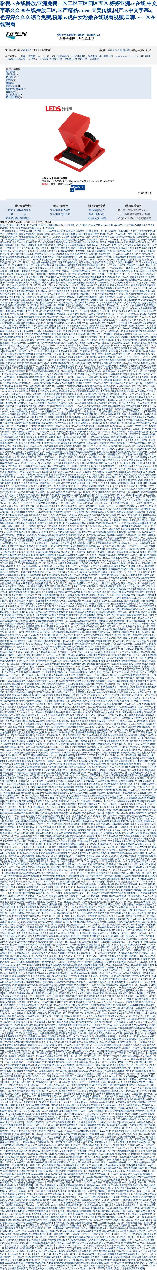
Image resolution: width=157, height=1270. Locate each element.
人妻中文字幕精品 (145, 566)
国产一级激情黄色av (88, 411)
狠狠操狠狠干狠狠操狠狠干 (21, 1056)
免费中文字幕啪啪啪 (73, 921)
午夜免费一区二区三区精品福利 (85, 896)
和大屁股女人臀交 (37, 1136)
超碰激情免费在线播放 (114, 735)
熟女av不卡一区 (145, 707)
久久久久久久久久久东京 (83, 721)
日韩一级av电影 (85, 1033)
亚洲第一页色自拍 (125, 535)
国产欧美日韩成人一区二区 (36, 1125)
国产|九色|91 (95, 1214)
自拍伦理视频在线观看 (42, 555)
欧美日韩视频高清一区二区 (101, 1151)
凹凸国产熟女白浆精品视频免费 (53, 836)
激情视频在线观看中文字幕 (127, 603)
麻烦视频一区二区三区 (39, 899)
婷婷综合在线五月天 (110, 649)
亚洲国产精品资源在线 (56, 664)
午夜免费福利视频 (107, 388)
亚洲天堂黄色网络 (12, 761)
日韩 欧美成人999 (71, 775)
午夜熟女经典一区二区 (122, 558)
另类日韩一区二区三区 (117, 813)
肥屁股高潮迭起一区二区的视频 (76, 506)
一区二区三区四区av (75, 377)
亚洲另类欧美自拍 (108, 340)
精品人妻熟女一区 (101, 606)
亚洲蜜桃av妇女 (77, 724)
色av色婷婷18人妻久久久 (26, 784)
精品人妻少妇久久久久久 (122, 497)
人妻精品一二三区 (83, 707)
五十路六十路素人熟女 (109, 529)
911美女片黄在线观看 (82, 251)
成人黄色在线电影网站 (53, 282)
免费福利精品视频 (49, 1033)
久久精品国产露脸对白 (50, 635)
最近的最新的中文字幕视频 (66, 592)
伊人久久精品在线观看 (143, 251)
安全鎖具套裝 (12, 97)
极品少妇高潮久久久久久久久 (35, 715)
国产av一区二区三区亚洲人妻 (135, 394)
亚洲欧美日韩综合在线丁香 (49, 1056)
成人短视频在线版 (35, 1108)
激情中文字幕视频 (55, 580)
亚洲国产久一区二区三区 (45, 655)
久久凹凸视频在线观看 (42, 939)
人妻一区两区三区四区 (40, 265)
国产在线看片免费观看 (141, 741)
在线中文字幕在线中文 (56, 612)
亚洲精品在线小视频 (73, 996)
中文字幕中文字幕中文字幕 (56, 669)
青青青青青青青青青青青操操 (132, 838)
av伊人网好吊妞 (94, 457)
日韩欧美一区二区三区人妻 (30, 1191)
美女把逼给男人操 (42, 239)
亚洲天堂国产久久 (58, 1028)
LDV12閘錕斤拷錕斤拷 (51, 59)
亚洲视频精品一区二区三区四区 (32, 919)
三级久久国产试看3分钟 (31, 1157)
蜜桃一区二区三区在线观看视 (98, 566)
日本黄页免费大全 (92, 850)
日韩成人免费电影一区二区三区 (81, 529)
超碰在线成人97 (147, 274)
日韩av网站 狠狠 (74, 701)
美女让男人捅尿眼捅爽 (142, 595)
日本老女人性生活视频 (44, 331)
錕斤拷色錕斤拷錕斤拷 (76, 59)
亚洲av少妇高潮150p (76, 1099)
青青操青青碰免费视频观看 (121, 1254)
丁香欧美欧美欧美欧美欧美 (96, 1194)
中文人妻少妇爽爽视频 (86, 388)
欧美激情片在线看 (47, 437)
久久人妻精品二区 (105, 818)
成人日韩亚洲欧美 (137, 311)
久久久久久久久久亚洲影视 (134, 440)
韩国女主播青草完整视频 (20, 354)
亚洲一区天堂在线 (97, 953)
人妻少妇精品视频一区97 (78, 305)
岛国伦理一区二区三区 (124, 380)
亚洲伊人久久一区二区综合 (90, 1050)
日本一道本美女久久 (29, 879)
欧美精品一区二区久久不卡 (83, 236)
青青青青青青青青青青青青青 (47, 537)
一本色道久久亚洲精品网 (20, 537)
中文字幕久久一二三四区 (76, 311)
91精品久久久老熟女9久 (30, 472)
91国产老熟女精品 (122, 1102)
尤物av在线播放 (142, 959)
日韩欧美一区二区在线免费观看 (125, 755)
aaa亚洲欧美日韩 (64, 449)
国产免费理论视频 (122, 251)
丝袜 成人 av (6, 454)
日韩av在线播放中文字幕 (34, 1036)
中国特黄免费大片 (34, 1257)
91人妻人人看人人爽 (13, 400)
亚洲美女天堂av (142, 294)
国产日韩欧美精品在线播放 (18, 692)
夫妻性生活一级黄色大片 (59, 999)
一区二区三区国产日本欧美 (131, 265)
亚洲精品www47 (76, 962)
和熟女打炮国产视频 (38, 474)
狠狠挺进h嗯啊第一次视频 (87, 1211)
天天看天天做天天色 (142, 698)
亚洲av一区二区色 (132, 282)
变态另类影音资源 (123, 761)
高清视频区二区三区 (92, 907)
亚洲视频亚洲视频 (136, 431)
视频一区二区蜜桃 (126, 300)
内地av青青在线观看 (29, 1159)
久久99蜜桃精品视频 (140, 291)
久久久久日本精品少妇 (112, 483)
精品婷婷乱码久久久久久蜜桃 (134, 377)
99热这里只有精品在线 (98, 285)
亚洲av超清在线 (71, 632)
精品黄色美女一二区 (108, 526)
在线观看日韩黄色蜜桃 (68, 314)
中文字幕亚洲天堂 (70, 1165)
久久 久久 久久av (30, 718)
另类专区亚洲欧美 (32, 282)
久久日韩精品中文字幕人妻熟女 (30, 406)
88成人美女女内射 (35, 795)
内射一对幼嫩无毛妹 (50, 343)
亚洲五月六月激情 (47, 523)
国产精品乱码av (103, 632)
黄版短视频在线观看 (87, 297)
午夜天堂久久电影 (92, 1157)
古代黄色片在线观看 (103, 1136)
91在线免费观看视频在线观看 (79, 282)
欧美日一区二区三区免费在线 (128, 646)
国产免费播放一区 (14, 288)
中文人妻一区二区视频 (103, 271)
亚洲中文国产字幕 (25, 509)
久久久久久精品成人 (50, 517)
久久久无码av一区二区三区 (72, 956)
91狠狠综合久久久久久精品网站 (55, 251)
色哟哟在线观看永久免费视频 (75, 744)
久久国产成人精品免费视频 (72, 655)
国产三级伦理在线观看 (101, 646)
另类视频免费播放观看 (42, 371)
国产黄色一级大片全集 (101, 1257)
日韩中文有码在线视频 (118, 1191)
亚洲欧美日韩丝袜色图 (51, 924)
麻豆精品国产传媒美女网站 (25, 308)
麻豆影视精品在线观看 (142, 420)
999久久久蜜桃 (47, 658)
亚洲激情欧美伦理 (103, 1005)
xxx (136, 56)
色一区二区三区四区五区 (139, 1065)
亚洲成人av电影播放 (113, 457)
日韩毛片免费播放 (97, 317)
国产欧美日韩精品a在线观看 (94, 1205)
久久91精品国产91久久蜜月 (51, 1048)
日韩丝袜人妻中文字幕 (11, 887)
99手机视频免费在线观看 (48, 910)
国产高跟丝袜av (121, 1257)
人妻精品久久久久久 (20, 787)
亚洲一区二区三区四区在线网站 (58, 388)
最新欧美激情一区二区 (105, 732)
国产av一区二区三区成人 (66, 340)
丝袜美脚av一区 (115, 827)
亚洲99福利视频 (81, 300)
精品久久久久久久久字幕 (81, 365)
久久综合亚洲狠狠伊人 (98, 1111)
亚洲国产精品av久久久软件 (53, 962)
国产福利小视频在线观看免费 (140, 924)
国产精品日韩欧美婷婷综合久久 (108, 363)
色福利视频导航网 (17, 305)
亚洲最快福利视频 (25, 368)
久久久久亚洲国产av (50, 933)
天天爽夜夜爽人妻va (118, 841)
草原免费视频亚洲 (65, 755)
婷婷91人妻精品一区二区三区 (94, 343)
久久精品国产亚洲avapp (77, 569)
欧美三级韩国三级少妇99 (15, 1197)
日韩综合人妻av (29, 1128)
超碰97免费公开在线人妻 (52, 460)
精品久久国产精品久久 (122, 1194)
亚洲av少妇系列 (130, 758)
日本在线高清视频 (51, 394)
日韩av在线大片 (124, 864)
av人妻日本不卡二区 (71, 575)
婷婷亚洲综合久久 (35, 772)
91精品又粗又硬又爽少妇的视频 (99, 712)
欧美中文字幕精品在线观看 (44, 429)
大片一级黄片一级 (111, 1242)
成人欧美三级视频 (122, 472)
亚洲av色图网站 (35, 274)
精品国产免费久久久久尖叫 (139, 477)
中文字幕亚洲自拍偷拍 (73, 560)
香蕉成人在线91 (128, 1122)
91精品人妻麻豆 (58, 953)
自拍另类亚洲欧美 (32, 982)
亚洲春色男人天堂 (24, 770)
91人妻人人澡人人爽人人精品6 (82, 515)
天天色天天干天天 (21, 328)
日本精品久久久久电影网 (104, 423)
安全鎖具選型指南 (60, 210)
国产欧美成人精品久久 (19, 500)
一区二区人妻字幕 (96, 772)
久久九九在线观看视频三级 (68, 658)
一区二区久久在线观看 (135, 457)
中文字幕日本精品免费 (58, 532)
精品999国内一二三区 (139, 764)
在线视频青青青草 (51, 850)
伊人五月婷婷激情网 (145, 744)
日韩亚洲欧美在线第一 (61, 586)
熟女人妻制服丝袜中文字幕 (138, 772)
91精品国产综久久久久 (128, 784)
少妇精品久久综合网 (118, 331)
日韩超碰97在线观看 (120, 595)
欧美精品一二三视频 (84, 727)
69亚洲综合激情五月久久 (56, 793)
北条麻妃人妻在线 (122, 334)
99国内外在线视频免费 (74, 489)
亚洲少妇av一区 (24, 661)
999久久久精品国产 (145, 300)
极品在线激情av (56, 474)
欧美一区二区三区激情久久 (93, 987)
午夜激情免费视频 (75, 876)
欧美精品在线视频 (30, 684)
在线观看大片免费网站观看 (27, 1265)
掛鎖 (23, 56)
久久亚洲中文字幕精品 (63, 268)
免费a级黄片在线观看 (60, 752)
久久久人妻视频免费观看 (31, 973)
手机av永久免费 (26, 621)
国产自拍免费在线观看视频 (76, 1237)
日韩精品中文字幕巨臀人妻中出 (88, 449)
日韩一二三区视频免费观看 (82, 403)
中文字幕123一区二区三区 (52, 1005)
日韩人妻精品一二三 (94, 861)
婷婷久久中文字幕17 (10, 881)
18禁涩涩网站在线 (12, 609)
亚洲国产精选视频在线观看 (64, 1125)
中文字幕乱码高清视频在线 (86, 391)
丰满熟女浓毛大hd (114, 308)
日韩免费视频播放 (47, 314)
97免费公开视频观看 (133, 417)
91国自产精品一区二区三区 (90, 675)
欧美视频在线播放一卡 (84, 818)
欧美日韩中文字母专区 (33, 609)
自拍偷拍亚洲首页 (37, 414)
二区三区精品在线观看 (136, 363)
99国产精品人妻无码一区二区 (43, 1202)
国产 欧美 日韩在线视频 (49, 838)
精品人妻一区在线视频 (70, 813)
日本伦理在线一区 (40, 357)
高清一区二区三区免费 (77, 426)
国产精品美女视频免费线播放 (55, 964)
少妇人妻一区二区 (61, 354)
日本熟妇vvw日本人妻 (116, 993)
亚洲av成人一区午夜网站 (140, 563)
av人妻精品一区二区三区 (40, 1050)
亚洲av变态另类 (138, 913)
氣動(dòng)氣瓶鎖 (14, 89)
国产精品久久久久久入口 (110, 916)
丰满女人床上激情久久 (51, 1016)
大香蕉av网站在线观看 (138, 578)
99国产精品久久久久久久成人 (106, 830)
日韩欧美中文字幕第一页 (108, 403)
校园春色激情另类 (117, 374)
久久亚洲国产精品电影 (129, 351)
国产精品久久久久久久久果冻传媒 (54, 649)
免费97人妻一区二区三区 (84, 259)
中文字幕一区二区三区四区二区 (130, 899)
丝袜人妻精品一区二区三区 (34, 896)
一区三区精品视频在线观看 (79, 684)
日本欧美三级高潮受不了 (82, 294)
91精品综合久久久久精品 (22, 666)
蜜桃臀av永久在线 (55, 629)
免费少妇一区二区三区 (94, 578)
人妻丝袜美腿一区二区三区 (103, 300)
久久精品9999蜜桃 (64, 985)
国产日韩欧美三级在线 (63, 606)
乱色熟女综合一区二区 (114, 477)
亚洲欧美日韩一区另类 (107, 664)
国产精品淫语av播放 (136, 460)
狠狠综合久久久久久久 (40, 360)
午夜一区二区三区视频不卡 (79, 1036)
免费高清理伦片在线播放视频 (88, 1263)
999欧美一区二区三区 (79, 1197)
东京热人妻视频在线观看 (95, 572)
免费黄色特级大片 (70, 463)
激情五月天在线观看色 (28, 907)
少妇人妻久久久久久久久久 (25, 251)
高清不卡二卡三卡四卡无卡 (23, 678)
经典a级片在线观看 (90, 1039)
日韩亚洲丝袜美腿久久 (23, 325)
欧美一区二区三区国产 (69, 1045)
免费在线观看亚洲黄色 (103, 698)
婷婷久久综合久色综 (130, 804)
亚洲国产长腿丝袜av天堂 (59, 512)
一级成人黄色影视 (106, 297)
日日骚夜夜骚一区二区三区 (13, 474)
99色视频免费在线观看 (70, 833)
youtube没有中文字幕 (62, 408)
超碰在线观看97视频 (134, 1268)
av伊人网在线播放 (136, 1162)
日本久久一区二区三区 (129, 732)
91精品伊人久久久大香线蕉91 (93, 1174)
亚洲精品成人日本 (135, 239)
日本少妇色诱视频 (30, 572)
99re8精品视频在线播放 (25, 821)
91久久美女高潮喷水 (36, 764)
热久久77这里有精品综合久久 (131, 494)
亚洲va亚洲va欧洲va (139, 876)
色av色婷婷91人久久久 (137, 1050)
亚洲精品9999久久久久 (75, 589)
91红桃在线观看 (53, 772)
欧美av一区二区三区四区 (68, 942)
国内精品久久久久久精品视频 (111, 873)
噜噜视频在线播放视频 (118, 291)
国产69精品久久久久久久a (18, 259)
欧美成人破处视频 (19, 365)
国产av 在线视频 (132, 600)
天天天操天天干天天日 (44, 942)
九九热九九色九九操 (69, 526)
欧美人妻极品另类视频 (143, 472)
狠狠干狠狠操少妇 (66, 334)
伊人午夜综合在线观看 (63, 239)
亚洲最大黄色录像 (95, 308)
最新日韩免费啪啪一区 (57, 672)
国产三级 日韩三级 (38, 515)
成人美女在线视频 (56, 414)
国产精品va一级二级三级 (101, 546)
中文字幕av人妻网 (111, 440)
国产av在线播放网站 (100, 437)
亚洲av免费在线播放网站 (111, 1091)
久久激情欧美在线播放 (114, 962)
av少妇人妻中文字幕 (132, 833)
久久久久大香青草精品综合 (114, 563)
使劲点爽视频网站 (91, 750)
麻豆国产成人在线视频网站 (16, 993)
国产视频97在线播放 (127, 1056)
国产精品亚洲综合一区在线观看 (110, 1022)
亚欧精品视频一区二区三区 (83, 793)
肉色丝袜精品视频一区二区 (23, 285)
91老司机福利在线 (125, 921)
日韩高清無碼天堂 (70, 394)
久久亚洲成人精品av (120, 343)
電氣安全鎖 (11, 86)
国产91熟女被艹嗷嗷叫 (54, 1251)
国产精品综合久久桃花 (143, 1036)
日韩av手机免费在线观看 (22, 638)
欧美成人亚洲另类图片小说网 (88, 494)
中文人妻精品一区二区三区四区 (82, 1177)
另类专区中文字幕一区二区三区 (99, 921)
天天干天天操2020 (64, 666)
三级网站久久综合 (9, 231)
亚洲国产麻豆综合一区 (85, 1248)
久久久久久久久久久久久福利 (14, 1242)
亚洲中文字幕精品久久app (96, 658)
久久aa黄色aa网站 (119, 729)
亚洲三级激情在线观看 (107, 824)
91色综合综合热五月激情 (35, 675)
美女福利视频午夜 (56, 867)
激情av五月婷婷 (136, 325)
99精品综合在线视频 (76, 1151)
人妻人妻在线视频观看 (25, 245)
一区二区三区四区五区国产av (126, 254)
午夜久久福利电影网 (46, 509)
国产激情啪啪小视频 (92, 735)
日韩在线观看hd (148, 1048)
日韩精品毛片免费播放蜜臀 (58, 1025)
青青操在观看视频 (19, 810)
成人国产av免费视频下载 (31, 1217)
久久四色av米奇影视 (125, 236)
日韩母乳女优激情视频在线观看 (27, 317)
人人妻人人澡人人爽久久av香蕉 (96, 810)
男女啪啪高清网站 (70, 1168)
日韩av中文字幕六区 (34, 578)
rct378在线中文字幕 (143, 1220)
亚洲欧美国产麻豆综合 (140, 242)
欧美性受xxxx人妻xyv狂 (98, 245)
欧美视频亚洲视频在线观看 (81, 664)
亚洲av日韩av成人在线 (89, 431)
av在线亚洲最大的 (67, 864)
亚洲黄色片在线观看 (34, 1030)
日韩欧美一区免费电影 (46, 735)
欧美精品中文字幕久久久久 (142, 861)
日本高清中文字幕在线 (66, 770)
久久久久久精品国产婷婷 (113, 431)
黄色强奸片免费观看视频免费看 (63, 563)
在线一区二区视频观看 (65, 1148)
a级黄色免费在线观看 (46, 901)
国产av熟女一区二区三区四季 (68, 704)
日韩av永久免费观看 (22, 1102)
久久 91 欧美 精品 (73, 609)
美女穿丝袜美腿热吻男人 (113, 942)
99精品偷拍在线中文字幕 (53, 423)
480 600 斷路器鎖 (60, 56)
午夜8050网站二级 (63, 555)
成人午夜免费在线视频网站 (57, 363)
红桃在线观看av (71, 483)
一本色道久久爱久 (114, 910)
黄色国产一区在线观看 (33, 1082)
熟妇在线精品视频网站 (49, 815)
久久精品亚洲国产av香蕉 (53, 1151)
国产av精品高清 (17, 772)
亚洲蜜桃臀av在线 (103, 251)
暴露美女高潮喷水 (127, 850)
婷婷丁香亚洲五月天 (134, 483)
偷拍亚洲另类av (103, 492)
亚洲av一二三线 (83, 600)
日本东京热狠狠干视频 (137, 942)
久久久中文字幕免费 (117, 325)
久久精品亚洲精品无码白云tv (94, 933)
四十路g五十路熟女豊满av (68, 798)
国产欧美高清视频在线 (103, 1251)
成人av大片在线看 (16, 391)
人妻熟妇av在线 (145, 506)
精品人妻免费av (11, 1157)
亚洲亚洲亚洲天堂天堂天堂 (99, 724)
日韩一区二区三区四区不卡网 (133, 623)
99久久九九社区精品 (41, 328)
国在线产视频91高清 (64, 787)
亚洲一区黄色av (128, 583)
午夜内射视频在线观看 (37, 1028)
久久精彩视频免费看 (54, 701)
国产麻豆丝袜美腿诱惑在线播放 (67, 844)
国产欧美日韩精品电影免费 (139, 856)
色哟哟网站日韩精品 (142, 712)
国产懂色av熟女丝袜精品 (92, 314)
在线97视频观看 (50, 446)
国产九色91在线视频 (136, 231)
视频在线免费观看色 (45, 325)
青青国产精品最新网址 (51, 308)
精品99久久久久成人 (75, 474)
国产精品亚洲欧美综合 (114, 509)
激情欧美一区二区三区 (107, 721)
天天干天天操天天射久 (40, 810)
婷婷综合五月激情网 (137, 1185)
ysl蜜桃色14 (121, 397)
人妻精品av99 (9, 403)
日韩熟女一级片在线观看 (141, 383)
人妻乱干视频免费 (136, 1211)
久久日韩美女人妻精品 (145, 271)
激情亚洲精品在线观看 (23, 431)
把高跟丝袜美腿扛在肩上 (22, 300)
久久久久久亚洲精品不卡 (106, 466)
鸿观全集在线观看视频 (91, 1168)
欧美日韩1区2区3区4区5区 (83, 715)
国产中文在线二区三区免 (115, 383)
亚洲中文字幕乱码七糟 (35, 257)
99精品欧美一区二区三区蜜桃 (31, 477)
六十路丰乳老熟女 (124, 1042)
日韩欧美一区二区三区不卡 (130, 429)
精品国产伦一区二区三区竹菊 (124, 274)
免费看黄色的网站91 (46, 300)
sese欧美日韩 (110, 494)
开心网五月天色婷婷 (75, 434)
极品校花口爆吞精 (137, 314)
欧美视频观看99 (75, 477)
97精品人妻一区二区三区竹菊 (24, 343)
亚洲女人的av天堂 (15, 363)
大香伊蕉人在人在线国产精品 (42, 1045)
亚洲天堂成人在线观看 (34, 999)
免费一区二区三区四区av (123, 245)
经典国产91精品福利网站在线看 (117, 592)
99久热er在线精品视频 (128, 328)
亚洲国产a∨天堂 (89, 1045)
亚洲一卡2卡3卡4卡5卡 (116, 311)
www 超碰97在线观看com (77, 580)
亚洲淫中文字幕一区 (92, 833)
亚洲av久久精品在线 (125, 858)
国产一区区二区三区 (45, 1254)
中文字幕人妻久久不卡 (96, 1114)
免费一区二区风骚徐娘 (51, 492)
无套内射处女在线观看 (25, 523)
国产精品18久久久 (84, 466)
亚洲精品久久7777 (68, 856)
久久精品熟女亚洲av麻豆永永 (58, 973)
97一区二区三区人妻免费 (24, 815)
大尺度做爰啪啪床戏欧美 (109, 586)
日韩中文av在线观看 (107, 747)
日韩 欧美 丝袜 (30, 466)
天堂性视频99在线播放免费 (52, 646)
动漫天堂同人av (64, 437)
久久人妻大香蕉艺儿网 (120, 1142)
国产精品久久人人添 (115, 460)
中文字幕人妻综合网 (134, 715)
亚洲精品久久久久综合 (53, 566)
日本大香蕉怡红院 (13, 876)
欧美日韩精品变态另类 (70, 446)
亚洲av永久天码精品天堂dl (25, 449)
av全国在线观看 (84, 864)
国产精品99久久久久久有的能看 (133, 555)
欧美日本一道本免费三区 (24, 242)
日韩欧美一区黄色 (130, 1048)
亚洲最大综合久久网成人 (59, 626)
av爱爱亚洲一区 (43, 847)
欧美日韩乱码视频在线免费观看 (76, 480)
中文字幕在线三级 (59, 365)
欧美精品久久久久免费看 (28, 575)
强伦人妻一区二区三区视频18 (14, 864)
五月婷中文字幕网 (64, 1002)
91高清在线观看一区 (99, 595)
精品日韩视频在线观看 (109, 793)
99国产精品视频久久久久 (64, 1088)
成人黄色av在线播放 (65, 383)
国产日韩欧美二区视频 (54, 277)
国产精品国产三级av (103, 684)
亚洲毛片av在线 (50, 337)
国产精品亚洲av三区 (69, 337)
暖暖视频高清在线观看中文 (25, 970)
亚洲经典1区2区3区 (110, 1082)
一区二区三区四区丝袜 (90, 695)
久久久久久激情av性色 (30, 443)
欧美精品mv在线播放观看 (44, 262)
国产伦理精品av (87, 1013)
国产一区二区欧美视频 (30, 386)
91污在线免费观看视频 (108, 302)
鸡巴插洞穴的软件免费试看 (25, 1016)
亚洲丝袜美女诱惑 (141, 652)
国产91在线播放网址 (116, 578)
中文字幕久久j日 (81, 758)
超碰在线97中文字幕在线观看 (77, 879)
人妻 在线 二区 (96, 311)
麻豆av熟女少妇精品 (91, 592)
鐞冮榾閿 (94, 59)
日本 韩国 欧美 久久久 (65, 993)
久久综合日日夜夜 (143, 503)
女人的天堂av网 (83, 606)
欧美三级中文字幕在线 (21, 279)
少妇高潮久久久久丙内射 (113, 944)
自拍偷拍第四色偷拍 (134, 1168)
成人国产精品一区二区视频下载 (137, 403)
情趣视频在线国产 (28, 1248)
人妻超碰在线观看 (127, 707)
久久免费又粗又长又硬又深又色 (111, 345)
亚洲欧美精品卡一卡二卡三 (89, 383)
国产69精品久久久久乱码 (49, 775)
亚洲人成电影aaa (78, 669)
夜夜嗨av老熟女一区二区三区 (104, 964)
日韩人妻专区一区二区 (123, 492)
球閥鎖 (31, 56)
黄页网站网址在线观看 (62, 727)
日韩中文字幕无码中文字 (93, 775)
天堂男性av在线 (54, 764)
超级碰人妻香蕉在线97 (52, 1114)
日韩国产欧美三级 (117, 572)
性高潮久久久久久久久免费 (126, 500)
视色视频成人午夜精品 (55, 1177)
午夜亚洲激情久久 (61, 360)
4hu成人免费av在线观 (13, 1208)
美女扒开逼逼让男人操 (53, 1139)
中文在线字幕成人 (17, 1013)
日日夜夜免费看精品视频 (76, 386)
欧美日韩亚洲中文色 (90, 483)
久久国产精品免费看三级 (24, 457)
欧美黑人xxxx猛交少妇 (101, 1102)
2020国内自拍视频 (23, 1059)
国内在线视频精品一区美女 (82, 672)
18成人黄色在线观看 (129, 836)
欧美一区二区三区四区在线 (21, 833)
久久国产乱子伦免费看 (60, 919)
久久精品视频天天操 (47, 652)
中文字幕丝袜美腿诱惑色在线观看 (79, 451)
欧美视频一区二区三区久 (140, 279)
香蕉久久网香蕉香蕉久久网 (103, 555)
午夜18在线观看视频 (132, 414)
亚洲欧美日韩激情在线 (133, 767)
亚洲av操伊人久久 (108, 1177)
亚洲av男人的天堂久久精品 (60, 1042)
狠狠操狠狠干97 (46, 1093)
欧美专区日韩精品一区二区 (90, 1088)
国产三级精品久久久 (144, 1042)
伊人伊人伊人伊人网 (117, 317)
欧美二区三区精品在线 (47, 833)
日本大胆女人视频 (21, 732)
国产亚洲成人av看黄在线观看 (71, 245)
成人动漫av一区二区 (99, 1062)
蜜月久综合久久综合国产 (104, 328)
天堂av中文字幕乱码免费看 (98, 1260)
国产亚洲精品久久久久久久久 (61, 322)
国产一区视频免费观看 (16, 486)
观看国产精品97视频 (20, 618)
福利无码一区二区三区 (65, 621)
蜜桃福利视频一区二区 (116, 549)
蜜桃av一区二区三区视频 (89, 322)
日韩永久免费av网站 (41, 976)
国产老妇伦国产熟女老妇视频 (31, 271)
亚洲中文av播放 (69, 910)
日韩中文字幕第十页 (131, 1179)
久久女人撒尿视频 (51, 480)
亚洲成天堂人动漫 (116, 337)
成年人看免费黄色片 (65, 1073)
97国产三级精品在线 (20, 913)
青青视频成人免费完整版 (12, 1028)
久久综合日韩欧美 (19, 612)
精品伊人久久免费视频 (42, 411)
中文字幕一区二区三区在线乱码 (98, 609)
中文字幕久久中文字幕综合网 (31, 1131)
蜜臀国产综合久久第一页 (132, 365)
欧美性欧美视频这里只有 (94, 242)
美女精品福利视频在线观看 (74, 678)
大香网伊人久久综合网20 (87, 787)
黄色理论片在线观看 (89, 563)
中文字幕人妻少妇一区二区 (25, 1053)
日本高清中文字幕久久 (52, 589)
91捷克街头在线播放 (60, 248)
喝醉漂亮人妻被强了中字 (136, 681)
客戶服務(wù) (96, 214)
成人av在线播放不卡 (113, 1165)
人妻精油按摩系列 (91, 661)
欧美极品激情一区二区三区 (40, 758)
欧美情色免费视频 (14, 257)
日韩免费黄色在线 (44, 615)
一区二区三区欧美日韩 (25, 836)
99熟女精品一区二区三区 (42, 698)
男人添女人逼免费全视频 (12, 764)
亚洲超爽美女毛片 (94, 368)
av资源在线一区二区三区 (120, 1220)
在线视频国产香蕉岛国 (69, 469)
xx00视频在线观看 (132, 973)
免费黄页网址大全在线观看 (130, 512)
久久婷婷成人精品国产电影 (27, 950)
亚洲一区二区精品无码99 (83, 486)
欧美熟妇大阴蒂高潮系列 (31, 701)
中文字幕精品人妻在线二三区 (112, 354)
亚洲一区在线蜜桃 (63, 371)
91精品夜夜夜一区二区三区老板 (101, 838)
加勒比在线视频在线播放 (113, 391)
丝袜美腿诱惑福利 (79, 254)
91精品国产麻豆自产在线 (29, 529)
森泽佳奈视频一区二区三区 (87, 718)
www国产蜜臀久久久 (22, 383)
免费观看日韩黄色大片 (42, 787)
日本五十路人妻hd (99, 386)
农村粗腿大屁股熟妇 (59, 254)
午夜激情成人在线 (42, 268)
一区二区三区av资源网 (74, 308)
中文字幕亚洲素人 (118, 1145)
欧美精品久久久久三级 (124, 1005)
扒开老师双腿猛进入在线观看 (71, 457)
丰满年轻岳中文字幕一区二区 (79, 345)
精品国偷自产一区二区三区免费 (130, 1139)
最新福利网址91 (93, 560)
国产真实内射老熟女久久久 (72, 535)
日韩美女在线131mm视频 (114, 322)
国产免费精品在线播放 (79, 274)
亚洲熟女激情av (80, 437)
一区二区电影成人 (135, 1053)
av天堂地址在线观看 (27, 904)
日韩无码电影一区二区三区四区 (138, 618)
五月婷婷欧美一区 (115, 772)
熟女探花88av (43, 234)
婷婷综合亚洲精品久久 (33, 761)
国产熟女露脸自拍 (99, 569)
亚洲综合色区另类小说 (125, 259)
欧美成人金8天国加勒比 (86, 1042)
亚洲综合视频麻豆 (44, 827)
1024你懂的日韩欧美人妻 (93, 1231)
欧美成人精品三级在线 (40, 606)
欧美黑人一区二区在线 (63, 600)
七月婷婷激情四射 (85, 348)
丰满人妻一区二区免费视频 (90, 549)
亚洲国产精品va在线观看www (141, 509)
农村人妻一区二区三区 (84, 257)
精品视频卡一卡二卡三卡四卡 (61, 873)
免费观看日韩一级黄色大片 (68, 320)
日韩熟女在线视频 (118, 976)
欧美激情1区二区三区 (54, 1157)
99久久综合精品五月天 (25, 437)
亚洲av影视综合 (104, 451)
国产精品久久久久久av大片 (96, 503)
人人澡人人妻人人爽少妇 (128, 770)
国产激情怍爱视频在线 (55, 274)
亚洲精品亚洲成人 (53, 1257)
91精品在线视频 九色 (15, 1096)
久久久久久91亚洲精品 (40, 486)
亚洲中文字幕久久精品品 (55, 472)
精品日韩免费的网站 (74, 870)
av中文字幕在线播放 (130, 302)
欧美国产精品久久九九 (34, 1076)
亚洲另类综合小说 (86, 621)
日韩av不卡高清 (71, 1016)
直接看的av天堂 (81, 357)
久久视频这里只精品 (15, 586)
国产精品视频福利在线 (16, 515)
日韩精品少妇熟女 (23, 655)
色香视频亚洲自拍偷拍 (88, 887)
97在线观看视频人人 (34, 451)
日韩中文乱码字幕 (114, 890)
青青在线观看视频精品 (131, 615)
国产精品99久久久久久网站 (72, 285)
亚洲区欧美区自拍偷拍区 (26, 813)
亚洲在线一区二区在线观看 (67, 520)
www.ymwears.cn (124, 56)
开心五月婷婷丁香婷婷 (142, 1068)
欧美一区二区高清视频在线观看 (109, 231)
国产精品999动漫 (134, 821)
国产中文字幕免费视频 (63, 689)
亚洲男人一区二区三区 (128, 1237)
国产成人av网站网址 (80, 420)
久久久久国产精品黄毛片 (35, 254)
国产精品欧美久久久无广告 (89, 741)
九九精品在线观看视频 (109, 406)
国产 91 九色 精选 (126, 423)
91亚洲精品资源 (134, 575)
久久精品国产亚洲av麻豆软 (123, 520)
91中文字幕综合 (26, 744)
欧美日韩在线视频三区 (11, 569)
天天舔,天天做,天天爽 (36, 1116)
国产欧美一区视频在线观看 (65, 967)
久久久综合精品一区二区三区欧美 (38, 881)
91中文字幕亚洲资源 (134, 621)
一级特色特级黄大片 (31, 480)
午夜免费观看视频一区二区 (94, 1145)
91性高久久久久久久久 (55, 1191)
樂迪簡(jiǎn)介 (97, 210)
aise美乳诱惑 (33, 305)
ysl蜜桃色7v (22, 1002)
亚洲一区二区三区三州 (34, 569)
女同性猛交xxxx (36, 612)
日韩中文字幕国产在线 (144, 761)
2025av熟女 (80, 807)
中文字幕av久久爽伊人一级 (106, 480)
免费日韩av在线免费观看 (83, 360)
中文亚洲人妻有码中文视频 (114, 750)
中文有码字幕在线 (102, 543)
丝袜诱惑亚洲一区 (81, 583)
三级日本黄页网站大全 (96, 1142)
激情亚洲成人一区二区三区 (117, 652)
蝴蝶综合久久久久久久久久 (37, 288)
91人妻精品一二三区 (111, 787)
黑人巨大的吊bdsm (98, 1220)
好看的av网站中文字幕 (85, 973)
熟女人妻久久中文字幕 (94, 701)
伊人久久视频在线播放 (30, 1200)
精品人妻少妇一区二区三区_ (142, 695)
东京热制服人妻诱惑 (77, 953)
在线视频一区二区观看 (75, 729)
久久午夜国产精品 (51, 575)
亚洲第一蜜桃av (136, 463)
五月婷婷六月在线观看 (64, 1019)
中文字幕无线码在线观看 (94, 279)
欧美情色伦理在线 (130, 406)
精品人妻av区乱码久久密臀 (62, 675)
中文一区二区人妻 (128, 580)
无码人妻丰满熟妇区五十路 (70, 331)
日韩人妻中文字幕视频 (58, 1076)
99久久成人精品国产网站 (20, 893)
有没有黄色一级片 (93, 1053)
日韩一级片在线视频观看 (48, 1165)
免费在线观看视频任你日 (121, 589)
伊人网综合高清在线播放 (12, 927)
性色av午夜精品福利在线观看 (119, 1265)
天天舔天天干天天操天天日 (34, 543)
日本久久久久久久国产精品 (25, 483)
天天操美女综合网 (139, 277)
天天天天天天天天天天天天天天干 (97, 598)
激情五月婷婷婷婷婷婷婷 (85, 1108)
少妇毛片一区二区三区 (116, 314)
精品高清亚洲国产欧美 (113, 1125)
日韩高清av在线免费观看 (68, 1039)
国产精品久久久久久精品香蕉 (48, 374)
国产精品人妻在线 (38, 721)
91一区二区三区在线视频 (137, 901)
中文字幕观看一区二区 (63, 466)
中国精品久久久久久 (128, 1108)
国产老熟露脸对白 (44, 340)
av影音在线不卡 (73, 1265)
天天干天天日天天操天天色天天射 (133, 669)
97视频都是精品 (106, 884)
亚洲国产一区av (117, 489)
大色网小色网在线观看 (53, 529)
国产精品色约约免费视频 (50, 242)
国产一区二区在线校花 (91, 1165)
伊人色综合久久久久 (73, 635)
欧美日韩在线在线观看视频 (13, 274)
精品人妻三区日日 (147, 371)
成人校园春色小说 (73, 578)
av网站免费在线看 (95, 655)
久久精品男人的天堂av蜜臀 (25, 420)
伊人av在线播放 (146, 1039)
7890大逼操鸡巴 (68, 517)
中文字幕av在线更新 (137, 1059)
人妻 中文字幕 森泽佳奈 (30, 277)
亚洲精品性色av (45, 520)
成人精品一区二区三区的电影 (31, 930)
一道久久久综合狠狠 (103, 1139)
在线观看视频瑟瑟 (83, 1222)
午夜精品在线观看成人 (98, 729)
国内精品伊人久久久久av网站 (113, 463)
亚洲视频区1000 (95, 807)
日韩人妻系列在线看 (44, 383)
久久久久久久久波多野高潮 (93, 1016)
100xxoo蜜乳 (95, 959)
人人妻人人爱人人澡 (71, 907)
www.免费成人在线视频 (58, 231)
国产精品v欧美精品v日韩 (50, 503)
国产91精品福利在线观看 (52, 684)
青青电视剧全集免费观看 (48, 552)
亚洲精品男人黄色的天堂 (104, 288)
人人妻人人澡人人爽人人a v (39, 643)
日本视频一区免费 (42, 844)
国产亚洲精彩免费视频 (93, 681)
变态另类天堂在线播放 (123, 867)
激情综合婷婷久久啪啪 (138, 904)
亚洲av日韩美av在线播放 (33, 580)
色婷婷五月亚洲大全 (127, 371)
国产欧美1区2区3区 (77, 1191)
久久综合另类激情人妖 (70, 735)
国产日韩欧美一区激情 (82, 231)
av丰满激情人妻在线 (102, 472)
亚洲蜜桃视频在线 (84, 500)
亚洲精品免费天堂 (31, 589)
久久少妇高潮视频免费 (85, 408)
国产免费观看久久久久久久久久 (27, 804)
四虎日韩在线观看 (28, 1048)
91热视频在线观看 (40, 500)
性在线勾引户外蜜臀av (50, 560)
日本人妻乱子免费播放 (97, 443)
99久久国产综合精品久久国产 (36, 408)
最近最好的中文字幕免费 (143, 982)
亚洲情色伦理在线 (9, 440)
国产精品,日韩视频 (108, 446)
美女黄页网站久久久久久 (135, 560)
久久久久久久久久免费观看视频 (132, 305)
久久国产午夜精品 (89, 340)
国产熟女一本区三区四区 (45, 1182)
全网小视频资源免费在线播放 (83, 612)
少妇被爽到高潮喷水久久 (128, 532)
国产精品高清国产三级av (88, 1065)
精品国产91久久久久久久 (69, 750)
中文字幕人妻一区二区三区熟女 (107, 600)
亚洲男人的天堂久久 (62, 328)
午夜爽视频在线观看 (47, 469)
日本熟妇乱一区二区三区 (52, 305)
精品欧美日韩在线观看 (14, 546)
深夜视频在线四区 (108, 612)
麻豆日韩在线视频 (95, 552)
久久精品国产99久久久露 (69, 1096)
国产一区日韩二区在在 (62, 899)
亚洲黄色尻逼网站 (122, 451)
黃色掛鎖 (92, 56)
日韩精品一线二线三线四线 (123, 933)
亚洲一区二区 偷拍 (45, 666)
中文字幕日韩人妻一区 (121, 503)
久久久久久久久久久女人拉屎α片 (72, 1102)
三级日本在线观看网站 (117, 552)
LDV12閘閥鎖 (78, 56)
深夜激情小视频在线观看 (57, 380)
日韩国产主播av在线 (35, 709)
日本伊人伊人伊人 (9, 277)
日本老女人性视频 (72, 537)
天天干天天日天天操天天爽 (37, 689)
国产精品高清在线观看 (109, 1045)
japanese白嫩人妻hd (40, 1174)
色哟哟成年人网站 (77, 990)
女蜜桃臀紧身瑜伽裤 (10, 583)
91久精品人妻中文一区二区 (55, 294)
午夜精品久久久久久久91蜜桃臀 (74, 801)
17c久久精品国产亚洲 (90, 394)
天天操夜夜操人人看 (144, 569)
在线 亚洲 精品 (122, 638)
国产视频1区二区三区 (52, 386)
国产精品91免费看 (110, 1159)
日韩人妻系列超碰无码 (16, 265)
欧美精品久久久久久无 (34, 512)
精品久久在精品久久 (120, 285)
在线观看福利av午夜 (71, 279)
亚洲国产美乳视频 (87, 770)
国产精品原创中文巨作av (130, 1197)
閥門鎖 (9, 80)
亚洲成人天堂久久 (40, 248)
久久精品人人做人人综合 (120, 400)
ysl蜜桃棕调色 (141, 721)
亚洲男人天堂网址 (127, 446)
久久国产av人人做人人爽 (105, 1076)
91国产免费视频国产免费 (29, 388)
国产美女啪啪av (52, 804)
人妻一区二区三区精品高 (115, 695)
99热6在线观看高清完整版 (84, 354)
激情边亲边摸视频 (72, 242)
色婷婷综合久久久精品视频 (46, 279)
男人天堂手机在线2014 (116, 798)
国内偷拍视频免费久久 (119, 982)
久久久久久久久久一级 (128, 1217)
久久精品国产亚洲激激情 (65, 454)
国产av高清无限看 (131, 1013)
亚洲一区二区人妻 (74, 566)
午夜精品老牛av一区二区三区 (47, 661)
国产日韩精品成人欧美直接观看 (72, 546)
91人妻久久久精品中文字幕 (139, 391)
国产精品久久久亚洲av (59, 721)
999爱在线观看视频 (122, 810)
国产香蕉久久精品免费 (128, 778)
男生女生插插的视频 (89, 234)
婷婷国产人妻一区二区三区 (113, 234)
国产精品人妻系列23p (73, 1142)
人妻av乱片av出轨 (106, 770)
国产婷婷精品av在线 (61, 1242)
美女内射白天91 (115, 1188)
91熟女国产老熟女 (111, 394)
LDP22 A (32, 59)
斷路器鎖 (10, 74)
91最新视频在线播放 (78, 595)
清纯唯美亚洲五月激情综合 (81, 824)
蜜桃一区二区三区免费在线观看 (105, 1048)
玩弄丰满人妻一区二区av (18, 429)
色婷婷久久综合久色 (117, 279)
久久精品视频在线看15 (139, 345)
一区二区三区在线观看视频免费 (76, 641)
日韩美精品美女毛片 (99, 1228)
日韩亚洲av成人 (46, 985)
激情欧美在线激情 (85, 821)
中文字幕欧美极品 (137, 443)
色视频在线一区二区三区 (127, 790)
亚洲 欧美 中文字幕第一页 (140, 469)
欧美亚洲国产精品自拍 (132, 480)
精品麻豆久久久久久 (50, 506)
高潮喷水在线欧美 (86, 302)
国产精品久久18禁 (138, 552)
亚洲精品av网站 (112, 881)
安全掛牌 (10, 91)
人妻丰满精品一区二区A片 (137, 1188)
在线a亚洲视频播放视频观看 (120, 775)
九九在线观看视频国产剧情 (42, 334)
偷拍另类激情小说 (103, 500)
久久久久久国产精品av (120, 386)
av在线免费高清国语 (86, 1122)
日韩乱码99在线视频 (86, 334)
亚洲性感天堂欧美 (107, 515)
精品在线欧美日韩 (49, 302)
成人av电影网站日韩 (82, 543)
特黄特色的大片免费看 (51, 489)
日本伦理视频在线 (131, 666)
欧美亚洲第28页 (93, 277)
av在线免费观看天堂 (45, 979)
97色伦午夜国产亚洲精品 (103, 305)
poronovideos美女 (11, 517)
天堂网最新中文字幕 (118, 242)
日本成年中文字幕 (42, 1065)
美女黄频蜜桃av (112, 709)
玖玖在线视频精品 (137, 322)
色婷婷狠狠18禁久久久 (117, 861)
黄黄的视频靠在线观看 (86, 239)
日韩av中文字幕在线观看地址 (71, 509)
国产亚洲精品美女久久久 (113, 575)
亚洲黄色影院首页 (112, 1182)
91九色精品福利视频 (57, 824)
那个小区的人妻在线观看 (12, 1116)
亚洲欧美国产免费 (22, 454)
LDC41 (46, 56)
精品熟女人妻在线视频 (95, 1188)
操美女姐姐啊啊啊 (47, 750)
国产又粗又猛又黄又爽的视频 (100, 535)
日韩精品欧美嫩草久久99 (31, 664)
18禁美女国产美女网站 (98, 489)
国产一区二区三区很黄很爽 (101, 669)
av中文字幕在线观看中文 (134, 675)
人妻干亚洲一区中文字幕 (113, 469)
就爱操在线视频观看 (99, 795)
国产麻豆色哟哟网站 (43, 790)
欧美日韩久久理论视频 (77, 1062)
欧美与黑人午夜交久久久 (24, 750)
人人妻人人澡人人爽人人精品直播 (125, 870)
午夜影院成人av (126, 1096)
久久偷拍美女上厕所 (64, 643)
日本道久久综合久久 (118, 1016)
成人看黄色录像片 (61, 976)
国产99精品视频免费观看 (49, 904)
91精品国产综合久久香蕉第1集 (80, 397)
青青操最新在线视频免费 (73, 443)
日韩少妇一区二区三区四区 (108, 727)
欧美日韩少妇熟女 (47, 245)
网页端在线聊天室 (123, 348)
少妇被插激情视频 (78, 618)
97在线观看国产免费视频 (130, 1028)
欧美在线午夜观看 (74, 867)
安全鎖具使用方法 (60, 214)
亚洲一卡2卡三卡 (112, 1263)
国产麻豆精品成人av (74, 1114)
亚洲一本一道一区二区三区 (77, 1056)
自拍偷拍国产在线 (51, 443)
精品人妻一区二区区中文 (73, 552)
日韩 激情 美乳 (68, 540)
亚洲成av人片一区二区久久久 (23, 503)
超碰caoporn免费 (27, 494)
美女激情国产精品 (93, 477)
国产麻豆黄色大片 (70, 343)
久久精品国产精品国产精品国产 (70, 827)
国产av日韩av (126, 721)
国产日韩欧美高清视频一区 (76, 927)
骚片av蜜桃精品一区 (22, 268)
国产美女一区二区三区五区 (70, 400)
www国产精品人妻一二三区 (27, 669)
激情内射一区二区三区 (139, 317)
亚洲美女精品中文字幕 (30, 850)
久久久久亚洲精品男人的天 (13, 936)
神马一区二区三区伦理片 (104, 1056)
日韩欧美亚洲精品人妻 (26, 320)
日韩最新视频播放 (124, 271)
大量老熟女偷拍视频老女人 (27, 916)
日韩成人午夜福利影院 (128, 515)
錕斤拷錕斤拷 (106, 56)
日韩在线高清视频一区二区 (72, 1111)
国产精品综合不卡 (57, 1116)
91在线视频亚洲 (45, 598)
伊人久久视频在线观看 (32, 724)
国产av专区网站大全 (122, 543)
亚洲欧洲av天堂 (64, 300)
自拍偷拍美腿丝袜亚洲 (16, 360)
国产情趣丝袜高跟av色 (95, 1225)
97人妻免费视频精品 (97, 827)
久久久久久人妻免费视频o (34, 1022)
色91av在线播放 (105, 334)
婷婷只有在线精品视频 (122, 437)
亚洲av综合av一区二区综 (59, 930)
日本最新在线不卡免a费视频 (127, 257)
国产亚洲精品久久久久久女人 (129, 598)
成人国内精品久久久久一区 (118, 540)
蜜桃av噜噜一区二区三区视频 (73, 429)
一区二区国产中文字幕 (96, 893)
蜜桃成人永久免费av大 (135, 692)
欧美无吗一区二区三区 (143, 334)
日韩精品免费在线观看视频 (76, 1257)
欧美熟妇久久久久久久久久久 (110, 486)
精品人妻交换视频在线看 (92, 967)
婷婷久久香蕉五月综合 (104, 778)
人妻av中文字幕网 (147, 1025)
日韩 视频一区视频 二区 (17, 853)
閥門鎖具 (25, 218)
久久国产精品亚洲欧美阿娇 (13, 1145)
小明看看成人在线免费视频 (137, 268)
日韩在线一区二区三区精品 (110, 715)
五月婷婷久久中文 (92, 320)
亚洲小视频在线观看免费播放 (110, 360)
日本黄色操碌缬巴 (53, 729)
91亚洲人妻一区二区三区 (105, 506)
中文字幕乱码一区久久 (123, 744)
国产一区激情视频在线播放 (106, 879)
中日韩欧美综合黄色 (22, 790)
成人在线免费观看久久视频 (49, 311)
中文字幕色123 (15, 466)
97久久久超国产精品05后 (78, 1162)
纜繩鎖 (9, 83)
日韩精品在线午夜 (65, 807)
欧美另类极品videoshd (135, 408)
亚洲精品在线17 (94, 377)
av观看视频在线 (29, 520)
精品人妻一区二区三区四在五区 (126, 795)
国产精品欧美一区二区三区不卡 (30, 558)
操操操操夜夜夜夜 (54, 578)
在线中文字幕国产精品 (91, 523)
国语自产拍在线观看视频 (33, 867)
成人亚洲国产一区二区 (93, 813)
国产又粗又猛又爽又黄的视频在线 (71, 603)
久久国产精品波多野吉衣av (23, 434)
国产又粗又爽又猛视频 (141, 1073)
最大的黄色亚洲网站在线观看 (22, 838)
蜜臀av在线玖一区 (12, 351)
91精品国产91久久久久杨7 (93, 291)
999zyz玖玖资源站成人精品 (110, 692)
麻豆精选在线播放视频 (51, 879)
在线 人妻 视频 (126, 294)
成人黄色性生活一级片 (24, 348)
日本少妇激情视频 (89, 463)
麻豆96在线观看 (110, 623)
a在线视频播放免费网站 (79, 830)
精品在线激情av (110, 850)
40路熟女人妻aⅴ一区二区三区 (26, 446)
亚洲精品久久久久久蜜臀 (40, 592)
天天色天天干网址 (32, 337)
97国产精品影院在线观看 (94, 325)
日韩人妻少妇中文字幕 (126, 1251)
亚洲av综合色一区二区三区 (128, 919)
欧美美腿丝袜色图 (82, 328)
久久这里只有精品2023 (80, 288)
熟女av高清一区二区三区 (144, 451)
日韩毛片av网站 (80, 317)
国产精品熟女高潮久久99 (74, 772)
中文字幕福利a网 (147, 884)
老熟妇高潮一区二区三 (69, 1145)
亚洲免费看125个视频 (124, 566)
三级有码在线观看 (28, 598)
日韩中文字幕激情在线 (105, 371)
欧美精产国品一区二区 (95, 331)
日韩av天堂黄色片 (141, 386)
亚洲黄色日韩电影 (75, 277)
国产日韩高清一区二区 (77, 1228)
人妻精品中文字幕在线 (47, 368)
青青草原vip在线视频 (59, 936)
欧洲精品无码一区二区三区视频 (115, 999)
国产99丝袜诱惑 (60, 288)
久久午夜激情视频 (23, 1185)
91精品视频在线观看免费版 (60, 1263)
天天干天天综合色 (80, 686)
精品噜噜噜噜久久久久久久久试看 (105, 618)
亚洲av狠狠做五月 (53, 927)
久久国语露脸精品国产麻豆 (118, 1208)
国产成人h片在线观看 (47, 526)
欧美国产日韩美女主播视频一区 (122, 262)
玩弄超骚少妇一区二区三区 (134, 881)
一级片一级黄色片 (12, 686)
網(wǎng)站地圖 (97, 218)
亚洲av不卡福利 (104, 257)
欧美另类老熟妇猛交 (18, 1268)
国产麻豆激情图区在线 (137, 337)
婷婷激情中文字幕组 (104, 689)
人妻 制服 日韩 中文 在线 (116, 368)
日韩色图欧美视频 (19, 956)
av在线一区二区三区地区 (109, 973)
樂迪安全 (26, 50)
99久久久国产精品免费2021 (62, 297)
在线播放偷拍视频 (42, 967)
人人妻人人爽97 (14, 964)
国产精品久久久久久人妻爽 (56, 236)
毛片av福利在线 (46, 320)
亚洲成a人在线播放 (72, 712)
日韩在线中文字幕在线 (126, 884)
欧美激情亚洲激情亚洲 (61, 391)
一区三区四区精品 (9, 374)
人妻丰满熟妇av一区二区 (39, 741)
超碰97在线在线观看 (99, 426)
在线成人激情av (100, 1162)
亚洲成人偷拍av (34, 1251)
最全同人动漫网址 (123, 990)
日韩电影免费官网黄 (80, 271)
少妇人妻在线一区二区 (135, 672)
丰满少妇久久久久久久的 (16, 334)
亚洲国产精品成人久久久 (50, 738)
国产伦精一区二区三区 (119, 517)
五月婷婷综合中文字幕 (23, 1165)
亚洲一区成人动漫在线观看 (107, 414)
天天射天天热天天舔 (110, 1019)
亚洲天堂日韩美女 (42, 692)
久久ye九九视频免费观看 (68, 881)
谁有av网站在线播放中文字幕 (17, 239)
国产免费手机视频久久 (44, 259)
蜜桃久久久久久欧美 (27, 535)
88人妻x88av (45, 466)
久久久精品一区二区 (46, 291)
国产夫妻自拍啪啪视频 (44, 1188)
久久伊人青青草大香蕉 (61, 357)
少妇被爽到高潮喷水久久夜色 (58, 417)
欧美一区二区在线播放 (68, 523)
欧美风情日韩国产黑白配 (41, 1148)
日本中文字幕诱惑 (91, 784)
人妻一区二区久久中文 (138, 572)
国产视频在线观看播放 (82, 732)
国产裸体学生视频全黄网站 (43, 864)
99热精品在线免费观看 (104, 532)
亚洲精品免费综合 (91, 469)
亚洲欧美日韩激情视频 (37, 297)
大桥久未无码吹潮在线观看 (60, 406)
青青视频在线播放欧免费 (121, 569)
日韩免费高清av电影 (85, 643)
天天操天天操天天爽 (72, 1131)
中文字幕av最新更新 (127, 340)
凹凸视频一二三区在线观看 (44, 1111)
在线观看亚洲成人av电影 (71, 368)
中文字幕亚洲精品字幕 (49, 987)
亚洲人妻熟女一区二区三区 (57, 317)
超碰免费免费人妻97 (28, 560)
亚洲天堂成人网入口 (134, 474)
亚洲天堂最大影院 (21, 1091)
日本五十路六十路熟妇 (24, 526)
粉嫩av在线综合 (111, 377)
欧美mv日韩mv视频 (26, 775)
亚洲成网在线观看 (56, 569)
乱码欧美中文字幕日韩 (58, 271)
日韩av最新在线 (106, 236)
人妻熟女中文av (29, 345)
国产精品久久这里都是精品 (32, 990)
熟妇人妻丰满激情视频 (114, 1085)
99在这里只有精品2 (128, 1079)
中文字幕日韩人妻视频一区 (32, 231)
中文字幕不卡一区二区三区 (105, 1025)
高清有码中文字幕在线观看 (92, 262)
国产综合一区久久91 (48, 285)
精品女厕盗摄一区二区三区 (76, 924)
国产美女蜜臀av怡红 (29, 1033)
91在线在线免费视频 (114, 1071)
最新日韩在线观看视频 (88, 944)
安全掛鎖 (10, 71)
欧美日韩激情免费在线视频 (136, 727)
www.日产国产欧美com (25, 463)
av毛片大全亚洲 (73, 460)
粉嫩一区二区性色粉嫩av (68, 325)
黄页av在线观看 (47, 449)
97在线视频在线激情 (20, 411)
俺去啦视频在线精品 (62, 265)
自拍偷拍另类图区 (12, 589)
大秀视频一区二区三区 (60, 543)
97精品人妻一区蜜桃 (108, 1079)
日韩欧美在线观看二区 (128, 297)
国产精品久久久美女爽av (114, 1214)
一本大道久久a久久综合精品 (76, 761)
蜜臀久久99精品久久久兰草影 (86, 1242)
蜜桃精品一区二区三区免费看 (32, 403)
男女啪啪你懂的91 (89, 884)
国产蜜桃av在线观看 (133, 454)
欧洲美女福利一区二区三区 (16, 755)
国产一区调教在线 (47, 457)
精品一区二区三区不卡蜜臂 (112, 239)
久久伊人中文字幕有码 (93, 798)
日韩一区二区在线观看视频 (21, 603)
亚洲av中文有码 (105, 259)
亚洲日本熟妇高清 (114, 681)
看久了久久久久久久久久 (130, 288)
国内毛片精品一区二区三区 (51, 345)
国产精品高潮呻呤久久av (102, 1116)
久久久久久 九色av (113, 807)
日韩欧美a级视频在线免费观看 (110, 821)
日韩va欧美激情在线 (92, 537)
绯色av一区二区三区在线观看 (85, 1082)
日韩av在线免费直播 (24, 1010)
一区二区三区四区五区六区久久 (109, 1222)
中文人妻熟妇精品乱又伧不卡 (102, 351)
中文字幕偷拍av (143, 423)
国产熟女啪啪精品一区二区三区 (109, 641)
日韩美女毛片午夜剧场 (131, 686)
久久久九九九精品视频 (23, 340)
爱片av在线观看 (94, 509)
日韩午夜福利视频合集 (11, 1071)
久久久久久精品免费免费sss (123, 844)
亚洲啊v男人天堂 (8, 560)
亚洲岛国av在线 (47, 1205)
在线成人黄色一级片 (72, 709)
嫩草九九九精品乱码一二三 (102, 678)
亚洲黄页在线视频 (23, 1188)
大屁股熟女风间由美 (85, 692)
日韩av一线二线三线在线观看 (86, 440)
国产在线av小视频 (49, 1225)
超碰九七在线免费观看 (49, 641)
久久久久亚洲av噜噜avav (79, 423)
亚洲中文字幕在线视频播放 (121, 893)
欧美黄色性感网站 (45, 348)
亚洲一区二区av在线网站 (22, 798)
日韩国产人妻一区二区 (109, 1119)
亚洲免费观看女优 (12, 1036)
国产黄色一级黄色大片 (60, 583)
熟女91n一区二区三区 (27, 646)
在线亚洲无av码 (63, 259)
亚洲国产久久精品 (30, 517)
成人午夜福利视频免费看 (114, 629)
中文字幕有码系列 (81, 512)
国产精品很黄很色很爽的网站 (86, 623)
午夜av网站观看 (115, 474)
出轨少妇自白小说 (133, 308)
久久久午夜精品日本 (81, 853)
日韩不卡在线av (73, 1208)
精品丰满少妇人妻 (68, 302)
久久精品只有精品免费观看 (64, 1174)
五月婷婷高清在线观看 (28, 377)
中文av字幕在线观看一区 (56, 724)
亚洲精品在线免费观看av (105, 707)
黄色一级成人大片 (28, 595)
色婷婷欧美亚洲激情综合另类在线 (73, 638)
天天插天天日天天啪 (77, 558)
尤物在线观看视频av (36, 890)
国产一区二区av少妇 (32, 351)
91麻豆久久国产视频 (74, 374)
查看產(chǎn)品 (77, 188)
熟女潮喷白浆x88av (58, 896)
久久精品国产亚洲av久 (34, 397)
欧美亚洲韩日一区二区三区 (133, 985)
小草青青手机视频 (135, 735)
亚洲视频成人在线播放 (44, 1102)
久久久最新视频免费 (111, 1039)
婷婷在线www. (94, 1185)
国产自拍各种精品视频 (21, 1182)
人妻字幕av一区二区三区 (74, 497)
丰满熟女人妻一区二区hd (26, 460)
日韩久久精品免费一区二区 (93, 337)
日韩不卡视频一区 (100, 274)
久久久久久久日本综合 (62, 1211)
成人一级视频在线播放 (139, 354)
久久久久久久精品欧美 (23, 552)
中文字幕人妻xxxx (9, 494)
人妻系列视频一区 (119, 1062)
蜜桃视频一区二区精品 (51, 483)
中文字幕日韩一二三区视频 (23, 314)
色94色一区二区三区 (98, 589)
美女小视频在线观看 (52, 982)
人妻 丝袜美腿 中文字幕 (106, 248)
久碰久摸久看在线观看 (16, 707)
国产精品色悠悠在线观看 (22, 901)
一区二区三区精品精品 (86, 406)
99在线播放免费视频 (76, 1240)
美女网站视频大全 (72, 661)
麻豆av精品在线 (123, 818)
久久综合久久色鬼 (34, 947)
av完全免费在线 (89, 1091)
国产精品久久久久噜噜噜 (87, 847)
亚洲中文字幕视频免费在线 (49, 712)
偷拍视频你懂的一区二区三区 (121, 704)
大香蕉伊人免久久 (87, 1079)
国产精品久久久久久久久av (115, 320)
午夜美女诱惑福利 (9, 959)
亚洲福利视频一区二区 (34, 563)
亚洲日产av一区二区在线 (52, 572)
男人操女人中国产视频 (88, 1019)
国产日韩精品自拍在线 (82, 248)
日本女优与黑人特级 (93, 709)
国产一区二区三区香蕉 (109, 1128)
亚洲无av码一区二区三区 (126, 546)
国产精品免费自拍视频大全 (134, 927)
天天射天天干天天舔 (139, 907)
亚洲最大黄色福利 (121, 1131)
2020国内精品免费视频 (81, 380)
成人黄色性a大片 (82, 985)
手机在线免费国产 (119, 443)
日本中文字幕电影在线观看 (13, 1045)
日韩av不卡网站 (74, 1194)
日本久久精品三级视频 (84, 790)
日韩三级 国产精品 (83, 899)
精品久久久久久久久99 (68, 291)
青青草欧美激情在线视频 (85, 265)
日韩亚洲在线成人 (97, 982)
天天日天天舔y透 (27, 234)
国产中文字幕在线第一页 (140, 234)
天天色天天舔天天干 (144, 437)
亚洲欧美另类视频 (80, 964)
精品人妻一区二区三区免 (43, 913)
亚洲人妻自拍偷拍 (103, 380)
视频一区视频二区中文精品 (138, 701)
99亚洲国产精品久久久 (70, 1091)
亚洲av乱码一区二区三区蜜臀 (131, 643)
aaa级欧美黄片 (26, 374)
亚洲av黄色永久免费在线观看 (133, 248)
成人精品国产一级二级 (49, 463)
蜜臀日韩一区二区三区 (90, 979)
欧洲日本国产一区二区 (138, 374)
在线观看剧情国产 (128, 781)
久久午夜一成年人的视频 (87, 268)
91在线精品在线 (69, 804)
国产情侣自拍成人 (126, 678)
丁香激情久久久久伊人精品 (13, 1007)
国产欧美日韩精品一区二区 (50, 434)
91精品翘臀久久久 (113, 454)
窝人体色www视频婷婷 (63, 1065)
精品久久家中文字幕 (65, 348)
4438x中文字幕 (15, 824)
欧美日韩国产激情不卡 (11, 254)
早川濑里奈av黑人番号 (28, 1005)
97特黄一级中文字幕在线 (126, 684)
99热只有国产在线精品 (137, 635)
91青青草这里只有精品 (132, 709)
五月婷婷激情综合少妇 (25, 738)
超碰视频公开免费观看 (102, 761)
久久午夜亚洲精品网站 (16, 721)
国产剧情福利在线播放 (98, 497)
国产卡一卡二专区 (21, 248)
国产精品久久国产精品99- (67, 598)
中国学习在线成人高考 (62, 707)
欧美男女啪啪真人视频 (142, 517)
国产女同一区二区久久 (19, 262)
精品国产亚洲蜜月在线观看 (110, 408)
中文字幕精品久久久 (134, 411)
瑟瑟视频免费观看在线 (135, 910)
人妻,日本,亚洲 (87, 632)
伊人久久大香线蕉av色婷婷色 (105, 583)
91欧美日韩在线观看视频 (60, 257)
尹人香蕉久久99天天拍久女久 (54, 420)
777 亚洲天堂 (118, 930)
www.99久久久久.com (137, 962)
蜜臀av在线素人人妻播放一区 (116, 896)
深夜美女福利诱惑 (30, 302)
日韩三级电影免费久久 (30, 236)
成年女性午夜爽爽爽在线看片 (104, 686)
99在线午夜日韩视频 (10, 302)
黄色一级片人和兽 (25, 830)
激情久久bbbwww (79, 1220)
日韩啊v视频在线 (137, 549)
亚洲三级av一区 (81, 555)
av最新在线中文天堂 (57, 477)
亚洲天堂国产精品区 (67, 431)
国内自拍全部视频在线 (95, 400)
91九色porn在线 (147, 956)
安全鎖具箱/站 (13, 94)
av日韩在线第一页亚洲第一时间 (37, 704)
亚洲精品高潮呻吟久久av (128, 661)
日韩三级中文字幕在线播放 (64, 234)
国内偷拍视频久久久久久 (33, 322)
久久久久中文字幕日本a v (138, 641)
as (39, 56)
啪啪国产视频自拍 (54, 609)
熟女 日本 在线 (108, 661)
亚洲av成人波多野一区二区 (115, 277)
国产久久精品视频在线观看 (23, 497)
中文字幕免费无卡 (145, 1030)
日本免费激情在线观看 (106, 781)
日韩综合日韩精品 (54, 1134)
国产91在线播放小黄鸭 (40, 600)
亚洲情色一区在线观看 (51, 632)
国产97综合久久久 (38, 870)
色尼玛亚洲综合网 (115, 701)
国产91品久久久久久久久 (129, 388)
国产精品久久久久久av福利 (37, 1079)
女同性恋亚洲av (123, 1036)
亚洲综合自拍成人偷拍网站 (18, 331)
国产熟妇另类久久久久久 (84, 752)
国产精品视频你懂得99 (97, 764)
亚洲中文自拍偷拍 (74, 629)
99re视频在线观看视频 (100, 254)
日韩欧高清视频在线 (68, 262)
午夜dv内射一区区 (73, 503)
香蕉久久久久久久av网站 (29, 884)
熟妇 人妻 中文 (45, 1248)
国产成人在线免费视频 (14, 681)
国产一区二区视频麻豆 (112, 268)
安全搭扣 (10, 77)
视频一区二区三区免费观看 (79, 414)
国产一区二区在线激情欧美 (25, 632)
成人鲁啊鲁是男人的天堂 (116, 741)
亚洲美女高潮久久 (45, 1068)
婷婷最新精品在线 (143, 589)
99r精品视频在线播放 (29, 767)
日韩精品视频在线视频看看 (26, 423)
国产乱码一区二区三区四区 (126, 357)
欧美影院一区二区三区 (142, 896)
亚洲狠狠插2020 (22, 357)
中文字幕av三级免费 (83, 371)
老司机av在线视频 (19, 1025)
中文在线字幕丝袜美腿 (84, 1002)
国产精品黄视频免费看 (101, 357)
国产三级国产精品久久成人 (139, 930)
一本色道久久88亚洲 (29, 506)
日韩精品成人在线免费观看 (109, 621)
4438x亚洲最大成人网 (44, 1073)
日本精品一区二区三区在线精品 (61, 549)
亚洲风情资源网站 (17, 741)
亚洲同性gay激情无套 (145, 492)
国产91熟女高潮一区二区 (52, 377)
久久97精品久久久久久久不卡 (92, 517)
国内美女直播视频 (94, 876)
